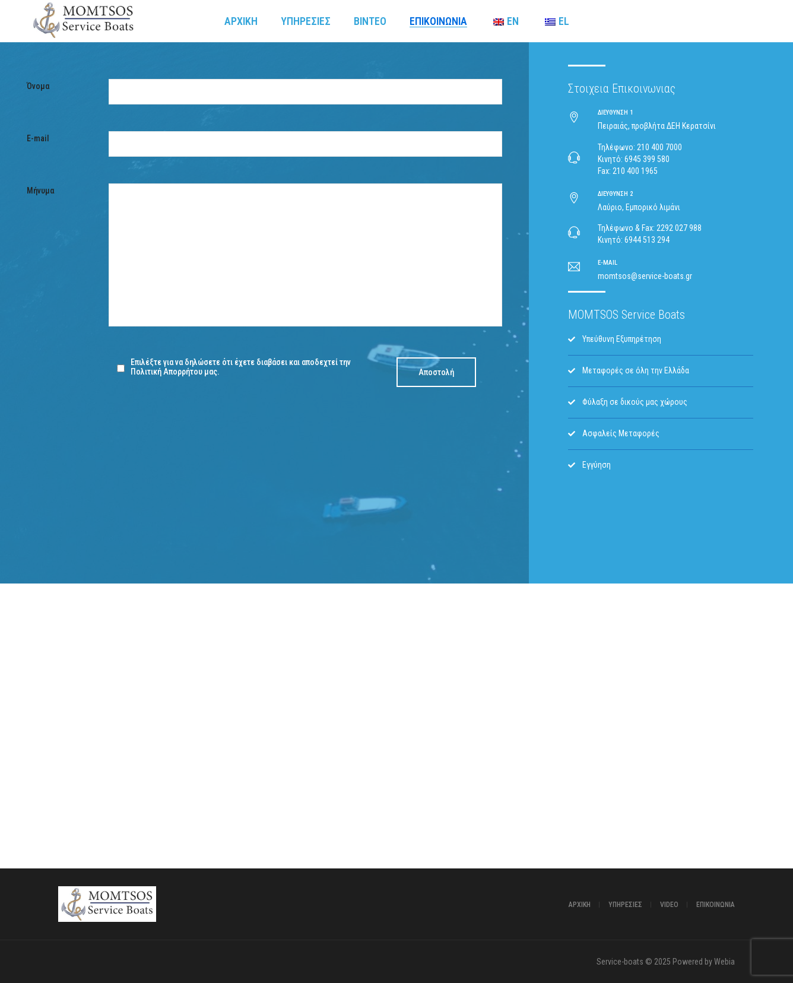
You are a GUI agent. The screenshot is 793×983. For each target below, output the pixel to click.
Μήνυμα (40, 190)
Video (669, 904)
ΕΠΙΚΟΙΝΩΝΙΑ (715, 904)
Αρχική (580, 904)
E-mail (38, 138)
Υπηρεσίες (625, 904)
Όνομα (38, 86)
